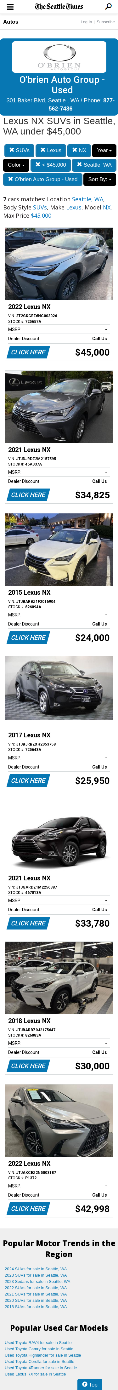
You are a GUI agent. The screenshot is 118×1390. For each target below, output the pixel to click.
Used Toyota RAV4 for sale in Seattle (38, 1342)
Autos (10, 22)
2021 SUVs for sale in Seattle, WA (36, 1294)
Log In (86, 22)
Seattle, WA (94, 165)
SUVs (19, 150)
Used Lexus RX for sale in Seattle (35, 1374)
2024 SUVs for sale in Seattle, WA (36, 1269)
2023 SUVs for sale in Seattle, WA (36, 1275)
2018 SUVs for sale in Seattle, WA (36, 1306)
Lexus (50, 150)
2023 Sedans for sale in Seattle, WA (37, 1281)
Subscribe (106, 22)
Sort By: (99, 179)
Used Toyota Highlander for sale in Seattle (43, 1355)
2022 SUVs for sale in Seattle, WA (36, 1287)
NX (79, 150)
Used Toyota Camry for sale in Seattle (39, 1349)
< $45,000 (50, 165)
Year (104, 150)
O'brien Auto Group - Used (43, 179)
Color (16, 165)
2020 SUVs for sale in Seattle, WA (36, 1300)
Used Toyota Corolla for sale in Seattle (39, 1361)
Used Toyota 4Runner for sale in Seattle (41, 1367)
